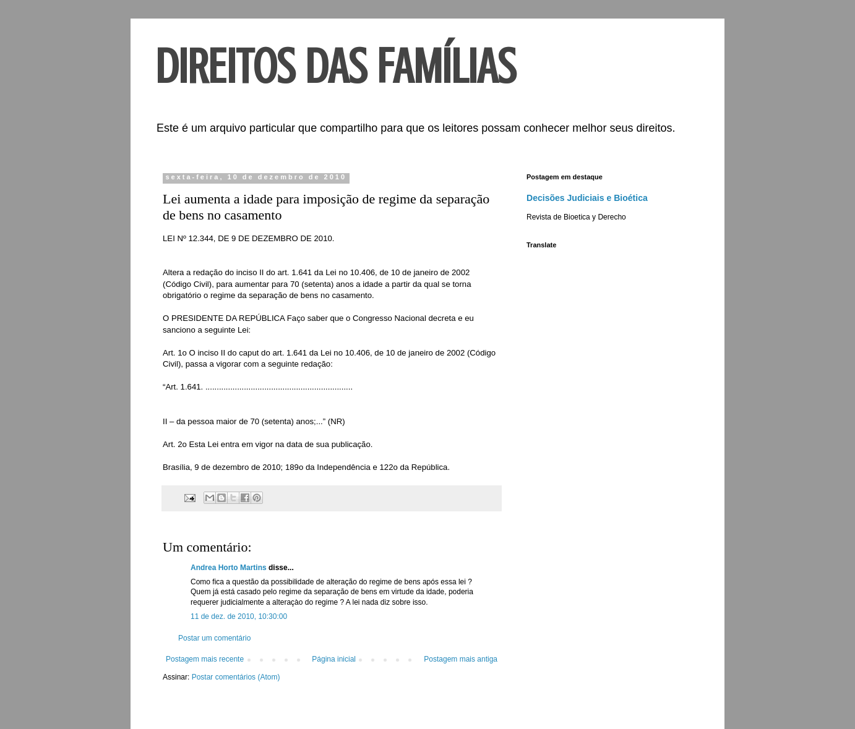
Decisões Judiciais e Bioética (587, 198)
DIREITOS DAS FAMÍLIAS (335, 67)
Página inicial (334, 659)
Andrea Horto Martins (229, 567)
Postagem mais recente (205, 659)
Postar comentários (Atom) (236, 677)
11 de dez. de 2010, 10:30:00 (239, 616)
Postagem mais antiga (460, 659)
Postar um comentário (214, 638)
